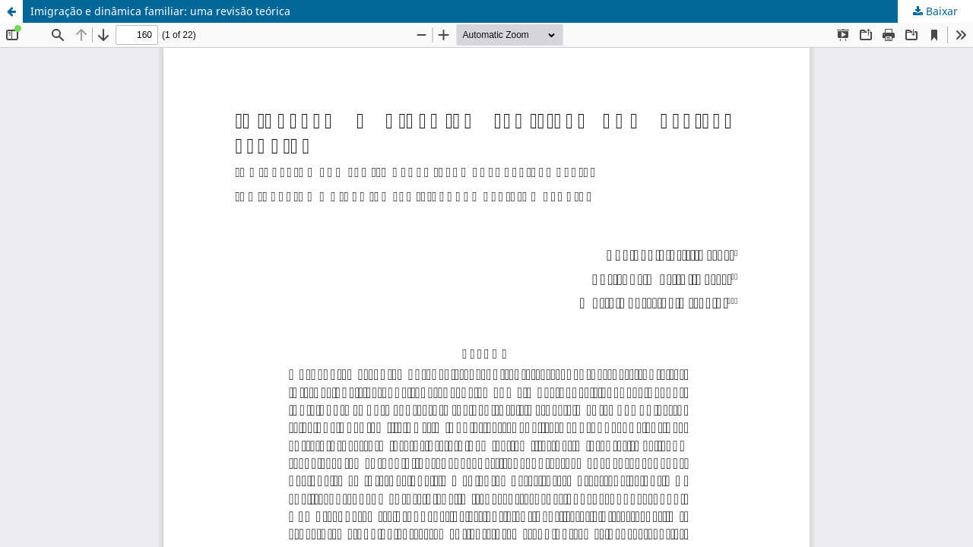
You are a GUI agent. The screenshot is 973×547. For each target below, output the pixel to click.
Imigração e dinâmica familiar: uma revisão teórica (160, 11)
